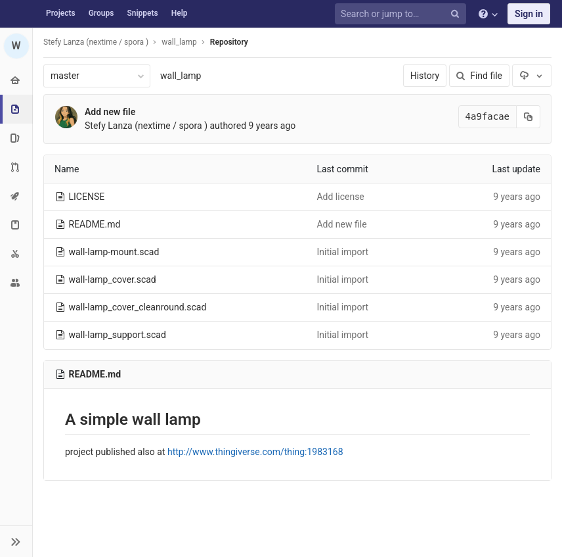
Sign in (529, 14)
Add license (340, 196)
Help (179, 13)
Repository (229, 42)
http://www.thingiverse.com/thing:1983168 (255, 452)
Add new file (110, 112)
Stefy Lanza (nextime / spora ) (95, 42)
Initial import (342, 252)
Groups (101, 13)
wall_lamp (180, 75)
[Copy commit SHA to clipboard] (528, 116)
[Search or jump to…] (402, 14)
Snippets (142, 13)
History (425, 75)
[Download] (531, 75)
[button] (16, 541)
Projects (61, 13)
